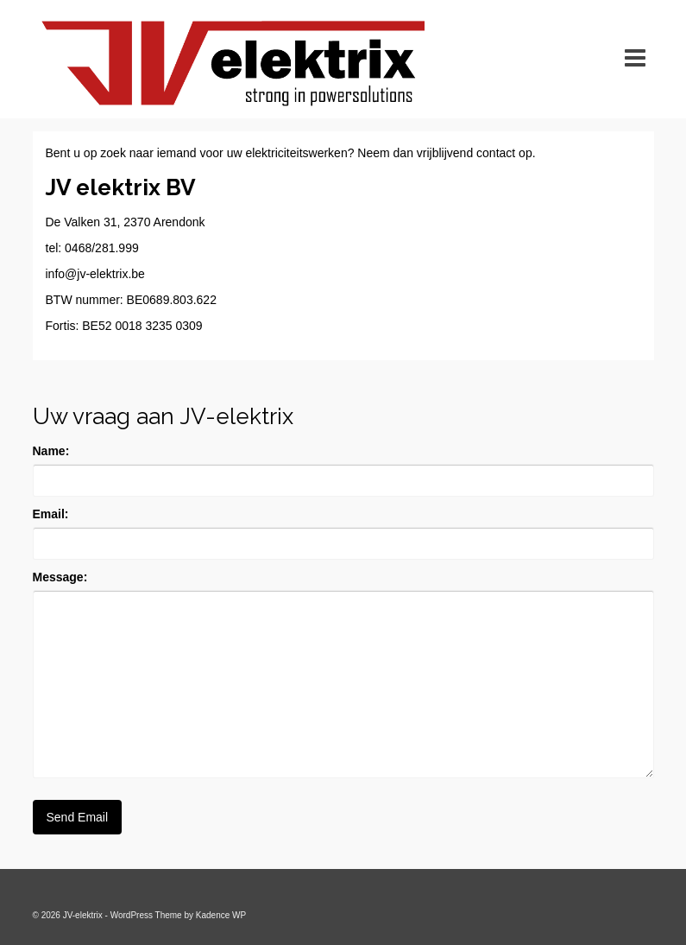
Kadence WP (221, 915)
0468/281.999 (102, 248)
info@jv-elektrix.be (95, 274)
